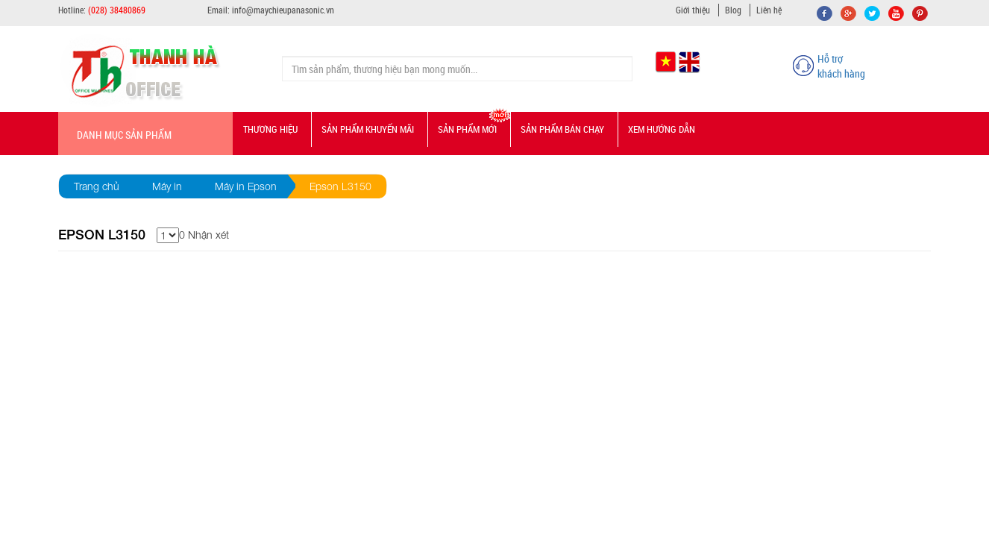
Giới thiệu (693, 10)
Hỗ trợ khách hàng (841, 66)
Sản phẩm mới (467, 129)
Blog (733, 10)
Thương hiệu (270, 129)
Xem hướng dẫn (661, 129)
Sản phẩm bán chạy (562, 129)
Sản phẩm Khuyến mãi (367, 129)
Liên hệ (769, 10)
